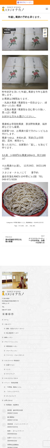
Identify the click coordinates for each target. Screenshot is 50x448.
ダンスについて (11, 396)
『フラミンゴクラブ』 (13, 391)
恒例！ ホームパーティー (15, 431)
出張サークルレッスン (14, 438)
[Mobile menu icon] (47, 9)
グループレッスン (11, 350)
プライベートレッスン (10, 342)
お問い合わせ (7, 400)
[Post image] (4, 411)
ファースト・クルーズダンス (15, 355)
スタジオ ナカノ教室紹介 (11, 360)
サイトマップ (10, 374)
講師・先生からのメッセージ (15, 328)
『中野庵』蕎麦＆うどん (13, 387)
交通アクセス (10, 365)
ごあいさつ (6, 324)
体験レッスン (8, 337)
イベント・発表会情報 (10, 382)
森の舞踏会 (10, 417)
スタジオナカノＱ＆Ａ (11, 378)
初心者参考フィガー (12, 333)
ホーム (6, 319)
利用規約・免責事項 (12, 405)
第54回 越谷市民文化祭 (15, 410)
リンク (8, 369)
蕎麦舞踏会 (7, 32)
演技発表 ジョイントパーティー (17, 424)
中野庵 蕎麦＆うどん (9, 30)
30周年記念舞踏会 (13, 444)
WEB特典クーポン (11, 346)
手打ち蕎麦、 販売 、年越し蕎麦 (27, 225)
